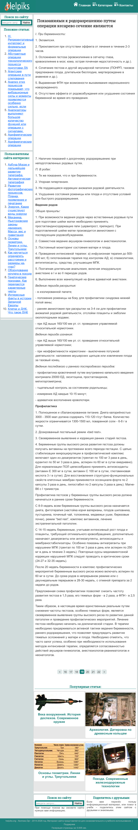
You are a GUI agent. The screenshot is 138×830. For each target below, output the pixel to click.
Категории (105, 5)
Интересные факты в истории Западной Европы (19, 300)
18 (76, 671)
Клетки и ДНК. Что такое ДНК (18, 310)
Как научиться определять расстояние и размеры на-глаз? (18, 259)
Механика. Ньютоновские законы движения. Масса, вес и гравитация (18, 226)
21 (93, 671)
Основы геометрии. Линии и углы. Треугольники (18, 244)
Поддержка (69, 824)
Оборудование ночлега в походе (20, 272)
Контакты (126, 5)
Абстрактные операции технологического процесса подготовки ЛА (20, 61)
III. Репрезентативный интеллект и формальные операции (21, 43)
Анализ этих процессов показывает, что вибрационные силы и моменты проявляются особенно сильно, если (19, 94)
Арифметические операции (20, 136)
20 (87, 671)
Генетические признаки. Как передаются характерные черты (17, 284)
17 (70, 671)
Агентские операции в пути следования (19, 75)
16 (65, 671)
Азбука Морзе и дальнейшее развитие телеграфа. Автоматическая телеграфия (19, 173)
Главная (85, 5)
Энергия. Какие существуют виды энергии (18, 210)
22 (98, 671)
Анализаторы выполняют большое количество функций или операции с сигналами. (17, 120)
